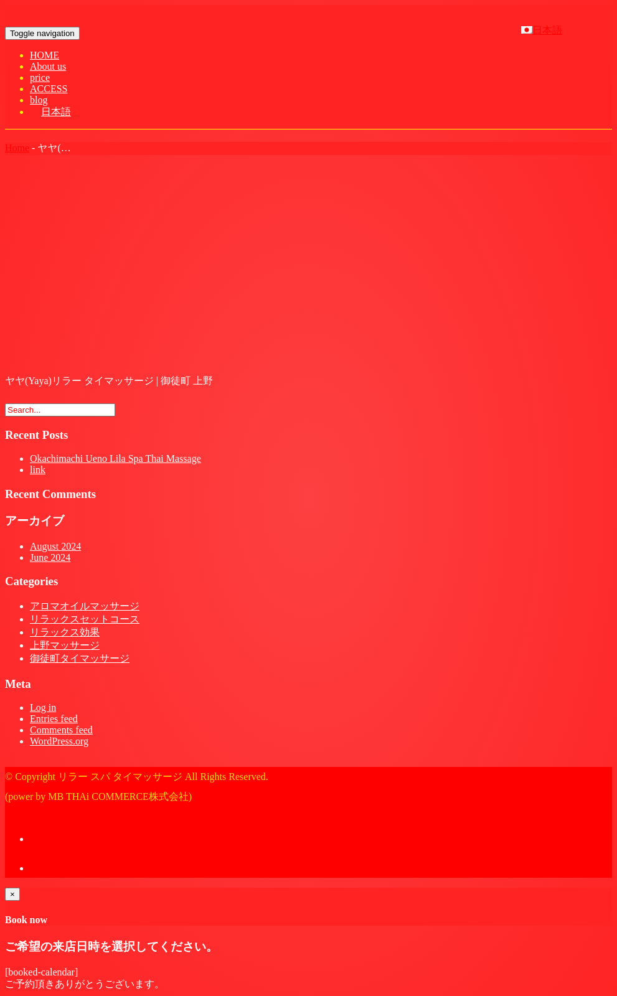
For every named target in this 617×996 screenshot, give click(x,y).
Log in (43, 707)
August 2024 (55, 546)
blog (38, 100)
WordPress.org (59, 741)
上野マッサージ (65, 645)
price (40, 77)
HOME (44, 55)
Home (17, 148)
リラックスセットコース (84, 619)
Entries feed (54, 718)
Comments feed (61, 730)
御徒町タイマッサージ (80, 658)
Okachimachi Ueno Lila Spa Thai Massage (115, 458)
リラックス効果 (65, 632)
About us (48, 66)
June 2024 (50, 557)
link (37, 469)
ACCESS (48, 88)
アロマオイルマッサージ (84, 606)
